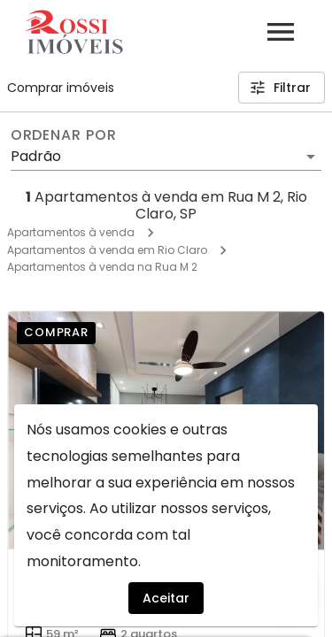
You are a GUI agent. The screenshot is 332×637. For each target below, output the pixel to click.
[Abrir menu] (280, 32)
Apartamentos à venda (71, 232)
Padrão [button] (36, 156)
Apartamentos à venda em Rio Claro (107, 249)
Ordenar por (64, 135)
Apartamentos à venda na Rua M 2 (102, 266)
